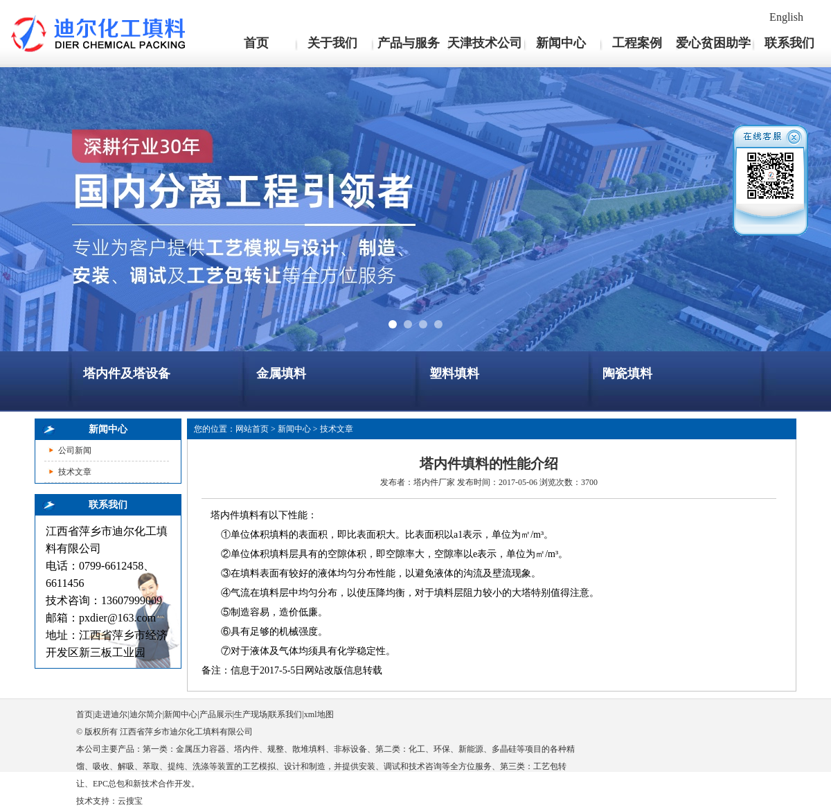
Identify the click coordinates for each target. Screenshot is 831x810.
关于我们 (332, 43)
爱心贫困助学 (713, 43)
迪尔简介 (146, 714)
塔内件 (425, 482)
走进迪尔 (110, 714)
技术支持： (97, 801)
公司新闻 (74, 450)
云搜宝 (130, 801)
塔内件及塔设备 (126, 373)
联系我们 (789, 43)
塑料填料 (454, 373)
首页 (256, 43)
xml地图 (319, 714)
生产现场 (250, 714)
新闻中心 (561, 43)
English (786, 17)
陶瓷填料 (627, 373)
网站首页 (252, 429)
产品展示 (216, 714)
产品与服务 (408, 43)
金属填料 (281, 373)
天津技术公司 (484, 43)
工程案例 (637, 43)
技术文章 (74, 472)
